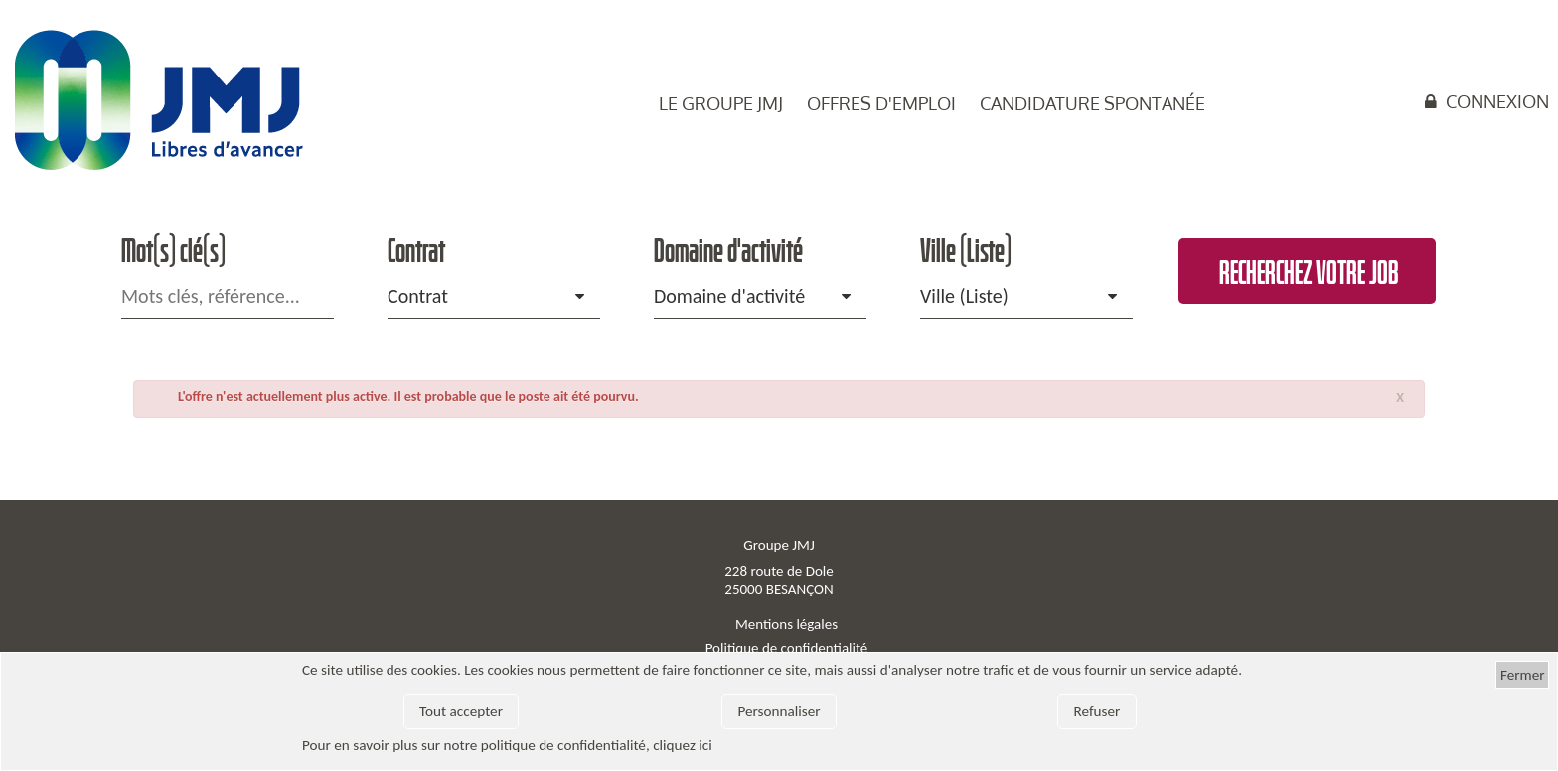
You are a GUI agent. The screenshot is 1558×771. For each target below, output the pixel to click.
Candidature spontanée (1092, 103)
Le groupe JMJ (721, 103)
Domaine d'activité (729, 296)
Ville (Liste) (964, 296)
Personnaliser (778, 711)
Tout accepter (461, 711)
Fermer (1522, 675)
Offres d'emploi (881, 103)
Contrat (418, 296)
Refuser (1097, 711)
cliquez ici (682, 745)
